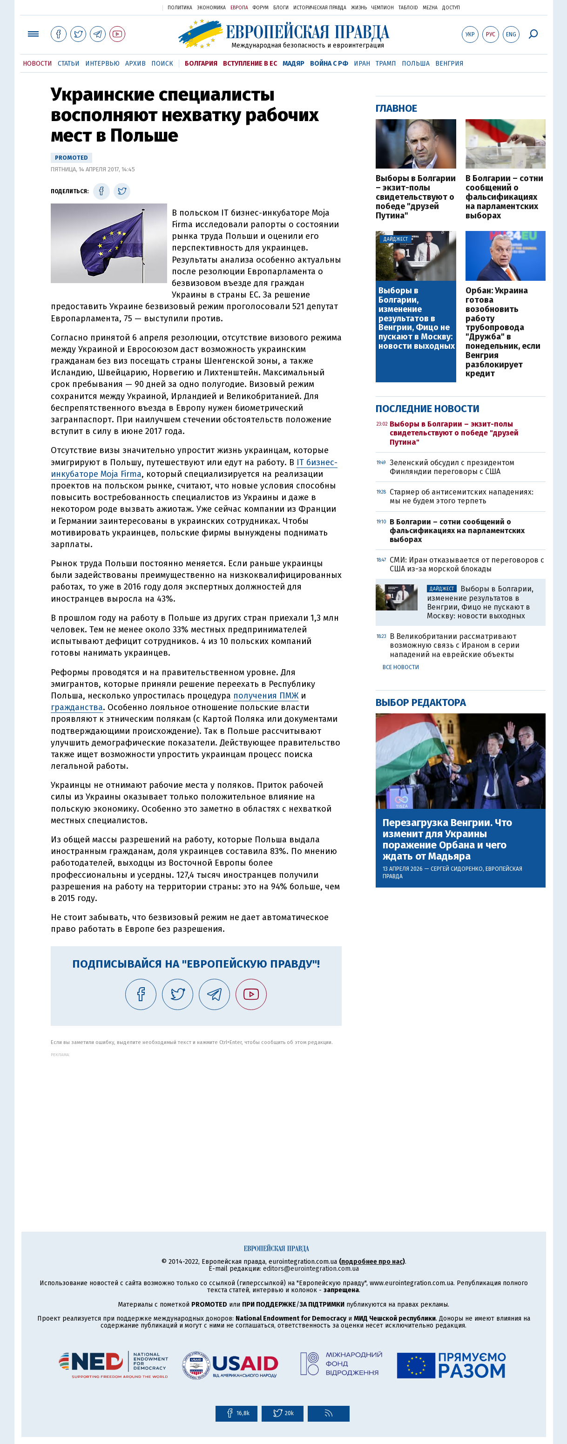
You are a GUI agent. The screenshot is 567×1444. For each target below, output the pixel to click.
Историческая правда (319, 8)
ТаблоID (408, 8)
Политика (180, 8)
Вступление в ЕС (250, 64)
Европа (239, 8)
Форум (261, 8)
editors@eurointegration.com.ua (311, 1269)
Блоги (281, 8)
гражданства (77, 707)
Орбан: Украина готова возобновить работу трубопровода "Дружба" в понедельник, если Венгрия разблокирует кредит (503, 332)
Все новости (401, 667)
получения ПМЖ (265, 696)
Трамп (386, 64)
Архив (135, 64)
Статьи (69, 64)
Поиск (162, 64)
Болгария (201, 64)
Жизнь (359, 8)
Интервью (102, 64)
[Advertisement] (196, 1122)
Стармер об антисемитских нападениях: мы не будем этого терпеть (461, 496)
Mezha (430, 8)
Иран (362, 64)
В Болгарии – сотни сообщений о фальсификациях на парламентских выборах (504, 197)
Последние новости (427, 408)
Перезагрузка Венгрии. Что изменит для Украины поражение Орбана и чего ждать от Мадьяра (447, 839)
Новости (37, 64)
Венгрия (449, 64)
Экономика (211, 8)
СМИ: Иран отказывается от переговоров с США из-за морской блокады (467, 564)
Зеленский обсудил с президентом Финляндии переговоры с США (452, 467)
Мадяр (293, 64)
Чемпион (382, 8)
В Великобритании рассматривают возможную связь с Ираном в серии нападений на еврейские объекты (455, 645)
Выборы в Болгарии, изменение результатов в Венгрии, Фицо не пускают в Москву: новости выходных (416, 318)
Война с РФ (329, 64)
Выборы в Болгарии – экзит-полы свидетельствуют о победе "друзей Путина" (416, 197)
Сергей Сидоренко (457, 869)
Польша (416, 64)
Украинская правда (132, 7)
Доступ (451, 8)
